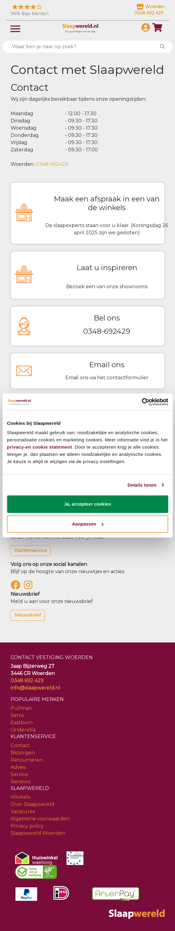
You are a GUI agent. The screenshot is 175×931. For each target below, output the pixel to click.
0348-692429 (52, 164)
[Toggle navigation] (15, 28)
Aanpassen (87, 523)
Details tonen (142, 485)
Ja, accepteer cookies (87, 504)
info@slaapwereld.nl (35, 688)
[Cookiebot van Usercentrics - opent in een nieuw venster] (141, 402)
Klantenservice (31, 550)
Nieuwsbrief (28, 615)
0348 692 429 (27, 680)
